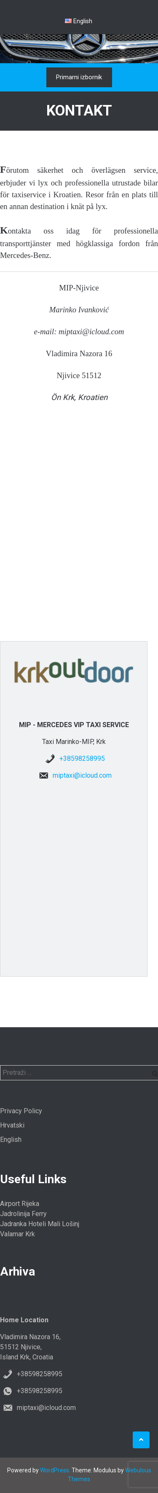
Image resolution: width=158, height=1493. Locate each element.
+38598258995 (82, 759)
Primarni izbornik (79, 77)
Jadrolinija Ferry (23, 1214)
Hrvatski (12, 1125)
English (10, 1140)
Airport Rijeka (19, 1204)
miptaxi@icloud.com (82, 775)
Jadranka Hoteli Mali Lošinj (39, 1224)
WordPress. (55, 1470)
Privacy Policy (21, 1111)
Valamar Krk (17, 1234)
